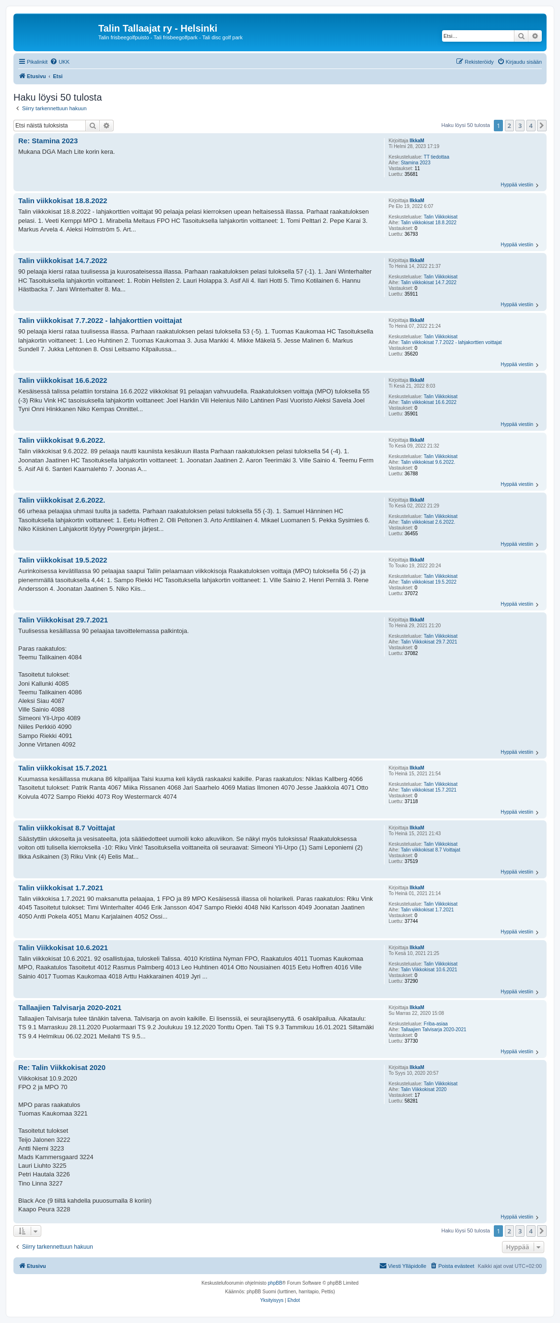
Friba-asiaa (436, 1023)
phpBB (275, 1283)
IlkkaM (416, 140)
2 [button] (509, 125)
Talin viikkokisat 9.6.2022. (428, 462)
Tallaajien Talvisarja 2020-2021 (434, 1029)
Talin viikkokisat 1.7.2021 (427, 909)
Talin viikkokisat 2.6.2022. (428, 522)
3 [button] (520, 125)
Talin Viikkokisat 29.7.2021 (429, 641)
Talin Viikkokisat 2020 (423, 1089)
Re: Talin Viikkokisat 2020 (61, 1067)
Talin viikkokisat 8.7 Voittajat (430, 849)
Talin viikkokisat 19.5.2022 (428, 582)
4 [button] (531, 125)
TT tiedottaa (436, 157)
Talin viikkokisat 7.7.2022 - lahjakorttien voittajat (451, 342)
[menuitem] (60, 62)
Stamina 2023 (416, 162)
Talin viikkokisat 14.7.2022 (428, 282)
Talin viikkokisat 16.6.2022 (428, 402)
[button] (542, 125)
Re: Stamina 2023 (48, 141)
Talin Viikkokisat (440, 216)
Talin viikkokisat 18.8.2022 (428, 222)
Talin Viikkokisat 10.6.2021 (429, 969)
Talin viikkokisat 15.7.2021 (428, 790)
